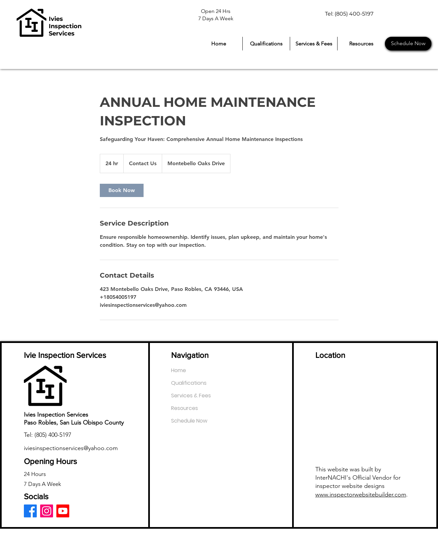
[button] (361, 43)
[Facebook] (30, 510)
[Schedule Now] (408, 43)
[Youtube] (62, 510)
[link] (122, 190)
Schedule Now (189, 421)
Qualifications (189, 383)
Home (178, 370)
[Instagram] (46, 510)
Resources (184, 408)
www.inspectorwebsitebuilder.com (360, 494)
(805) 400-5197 (52, 434)
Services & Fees (191, 395)
